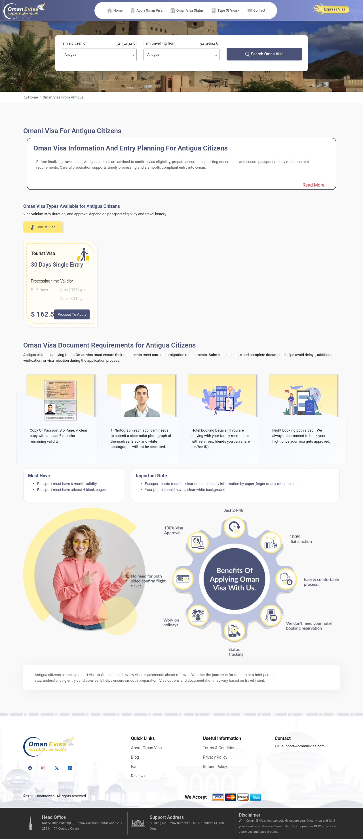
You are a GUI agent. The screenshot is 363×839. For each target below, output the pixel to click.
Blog (135, 757)
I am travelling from (181, 43)
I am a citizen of (99, 43)
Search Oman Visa (264, 54)
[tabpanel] (181, 283)
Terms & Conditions (220, 748)
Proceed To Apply (72, 314)
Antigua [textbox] (70, 55)
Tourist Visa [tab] (43, 227)
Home (30, 97)
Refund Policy (215, 766)
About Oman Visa (146, 748)
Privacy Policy (215, 757)
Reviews (138, 776)
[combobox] (99, 55)
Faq (134, 766)
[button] (225, 10)
